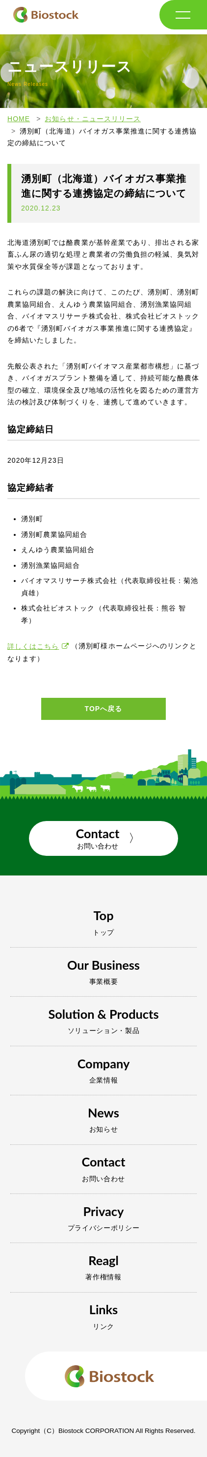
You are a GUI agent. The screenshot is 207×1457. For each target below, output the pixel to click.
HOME (18, 119)
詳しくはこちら (33, 646)
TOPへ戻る (104, 709)
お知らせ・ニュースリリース (93, 119)
